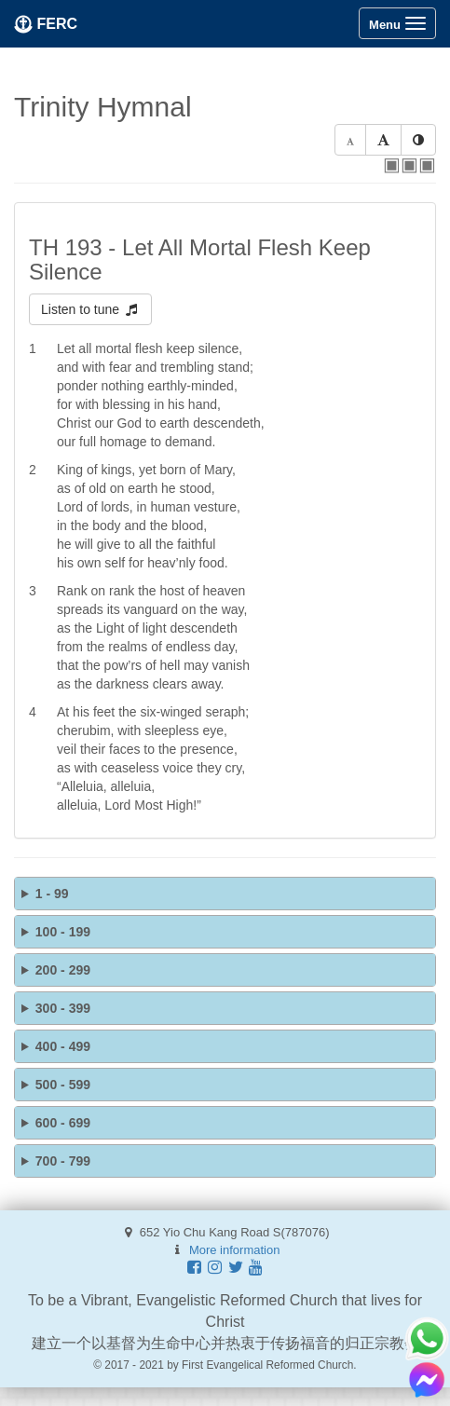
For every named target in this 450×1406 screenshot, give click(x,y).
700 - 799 (62, 1160)
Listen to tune (90, 309)
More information (234, 1250)
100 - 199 (62, 931)
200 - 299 (62, 969)
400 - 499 (62, 1046)
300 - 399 (62, 1008)
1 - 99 (52, 893)
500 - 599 (62, 1084)
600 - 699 (62, 1122)
